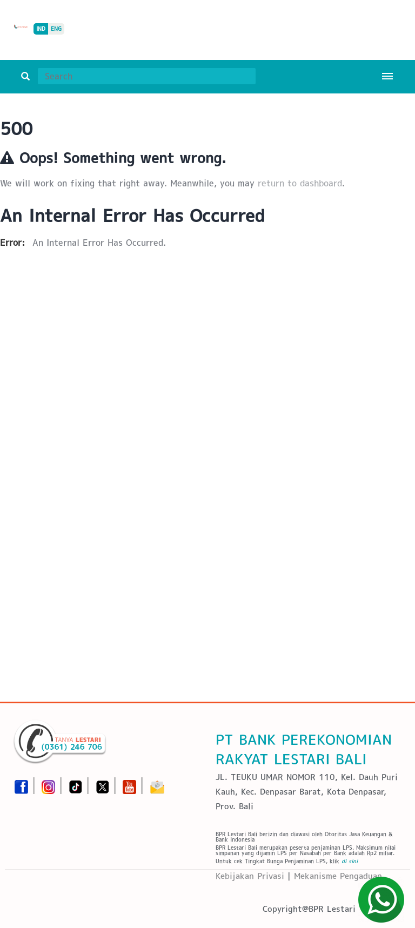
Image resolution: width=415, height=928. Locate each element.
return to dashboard (300, 183)
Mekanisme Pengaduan (338, 875)
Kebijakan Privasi (250, 875)
